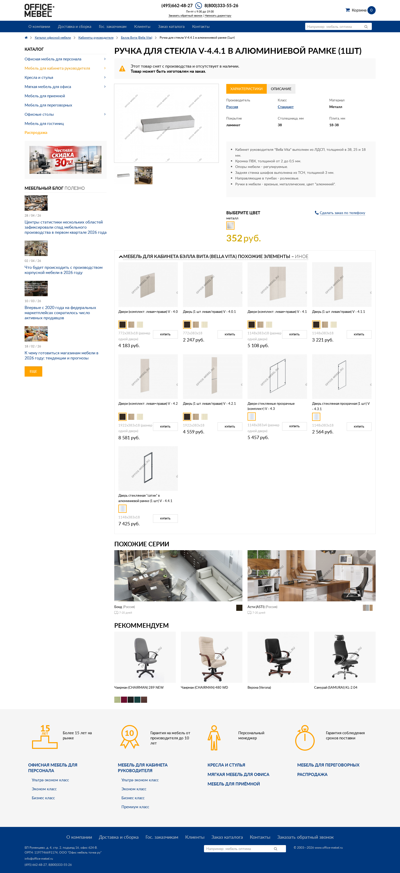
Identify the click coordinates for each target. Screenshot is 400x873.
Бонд (118, 606)
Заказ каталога (171, 26)
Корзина (364, 10)
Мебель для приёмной (234, 784)
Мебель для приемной (45, 95)
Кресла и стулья (39, 77)
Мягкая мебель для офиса (48, 86)
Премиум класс (135, 806)
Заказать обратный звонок (185, 15)
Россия (232, 106)
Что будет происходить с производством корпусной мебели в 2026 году (63, 269)
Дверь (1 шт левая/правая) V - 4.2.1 (209, 403)
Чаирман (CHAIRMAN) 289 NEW (138, 687)
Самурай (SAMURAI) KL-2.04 (335, 687)
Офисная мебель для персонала (53, 58)
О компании (39, 26)
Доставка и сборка (74, 26)
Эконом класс (44, 788)
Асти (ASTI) (256, 606)
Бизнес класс (43, 797)
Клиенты (142, 26)
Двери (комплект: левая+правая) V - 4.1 (277, 311)
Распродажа (36, 132)
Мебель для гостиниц (44, 123)
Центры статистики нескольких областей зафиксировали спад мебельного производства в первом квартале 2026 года (66, 227)
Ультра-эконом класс (50, 779)
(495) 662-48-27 (36, 865)
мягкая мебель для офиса (238, 774)
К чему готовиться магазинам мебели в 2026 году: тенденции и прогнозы (61, 355)
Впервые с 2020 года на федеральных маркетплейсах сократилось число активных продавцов (60, 313)
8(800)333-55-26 (221, 5)
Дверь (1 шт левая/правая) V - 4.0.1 (209, 311)
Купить (165, 334)
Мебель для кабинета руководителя (57, 68)
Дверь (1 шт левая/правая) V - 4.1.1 (338, 311)
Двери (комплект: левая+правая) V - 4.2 (148, 403)
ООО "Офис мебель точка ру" (80, 852)
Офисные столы (39, 114)
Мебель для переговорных (48, 105)
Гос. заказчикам (113, 26)
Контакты (201, 26)
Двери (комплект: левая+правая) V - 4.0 (148, 311)
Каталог (34, 49)
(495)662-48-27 (177, 5)
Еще (33, 371)
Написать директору (218, 15)
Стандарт (286, 106)
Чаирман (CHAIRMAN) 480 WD (204, 687)
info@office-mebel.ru (39, 858)
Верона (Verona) (259, 687)
